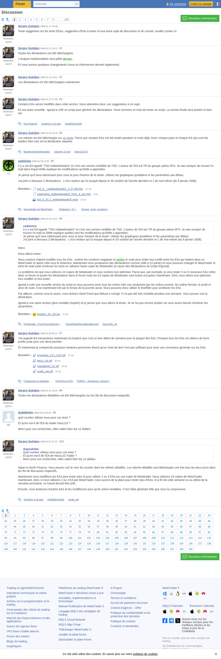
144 (52, 549)
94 (15, 538)
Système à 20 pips (51, 123)
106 (126, 538)
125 (89, 543)
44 (190, 521)
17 (153, 515)
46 (209, 521)
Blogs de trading (17, 641)
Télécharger (75, 629)
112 (181, 538)
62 (144, 526)
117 (15, 543)
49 (24, 526)
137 (200, 543)
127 (107, 543)
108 (144, 538)
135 (181, 543)
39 (144, 521)
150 (107, 549)
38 (135, 521)
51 (42, 526)
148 (89, 549)
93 (5, 538)
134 (172, 543)
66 (181, 526)
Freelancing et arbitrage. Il (37, 381)
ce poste (68, 138)
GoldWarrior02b (73, 123)
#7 (60, 333)
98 (52, 538)
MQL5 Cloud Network (72, 619)
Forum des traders (18, 636)
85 (144, 532)
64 (163, 526)
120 (43, 543)
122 (61, 543)
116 (6, 543)
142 (33, 549)
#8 (60, 390)
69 (209, 526)
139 (6, 549)
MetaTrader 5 (171, 588)
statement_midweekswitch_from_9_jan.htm (62, 194)
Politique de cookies (123, 621)
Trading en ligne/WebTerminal (25, 588)
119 (33, 543)
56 (89, 526)
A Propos (116, 588)
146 (70, 549)
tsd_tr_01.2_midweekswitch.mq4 (55, 199)
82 (116, 532)
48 (15, 526)
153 (135, 549)
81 (107, 532)
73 (33, 532)
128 (117, 543)
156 (163, 549)
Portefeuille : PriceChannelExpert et (43, 324)
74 (42, 532)
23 (209, 515)
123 (70, 543)
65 (172, 526)
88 (172, 532)
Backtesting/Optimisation (37, 151)
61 (135, 526)
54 (70, 526)
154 (144, 549)
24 (5, 521)
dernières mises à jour (81, 593)
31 (70, 521)
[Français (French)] (217, 2)
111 (172, 538)
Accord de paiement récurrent (128, 602)
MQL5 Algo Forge (70, 624)
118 (24, 543)
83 (126, 532)
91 (199, 532)
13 (116, 515)
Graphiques (14, 646)
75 (52, 532)
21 (190, 515)
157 (172, 549)
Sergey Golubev (29, 26)
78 (79, 532)
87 (163, 532)
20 (181, 515)
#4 (60, 132)
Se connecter (178, 4)
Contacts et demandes (124, 626)
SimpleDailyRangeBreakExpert (82, 324)
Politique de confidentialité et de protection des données (130, 614)
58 (107, 526)
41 (163, 521)
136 (190, 543)
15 (135, 515)
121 (52, 543)
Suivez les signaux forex (22, 626)
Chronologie (118, 593)
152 (126, 549)
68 (199, 526)
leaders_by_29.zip (46, 314)
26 (24, 521)
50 (33, 526)
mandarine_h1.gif (46, 366)
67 (190, 526)
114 (200, 538)
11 (98, 515)
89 (181, 532)
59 (116, 526)
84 (135, 532)
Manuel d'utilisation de (81, 606)
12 (107, 515)
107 (135, 538)
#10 (61, 441)
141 (24, 549)
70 (5, 532)
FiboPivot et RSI (64, 381)
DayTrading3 (30, 123)
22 (199, 515)
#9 (54, 412)
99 (61, 538)
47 (5, 526)
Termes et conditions (123, 598)
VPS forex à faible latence (23, 631)
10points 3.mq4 (62, 151)
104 (107, 538)
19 (172, 515)
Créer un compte (201, 4)
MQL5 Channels (173, 605)
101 (80, 538)
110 (163, 538)
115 (209, 538)
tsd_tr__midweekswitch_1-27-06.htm (58, 188)
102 (89, 538)
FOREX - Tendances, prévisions (94, 381)
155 (153, 549)
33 (89, 521)
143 (43, 549)
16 (144, 515)
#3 (60, 99)
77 (70, 532)
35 (107, 521)
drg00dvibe (25, 412)
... (59, 19)
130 (135, 543)
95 (24, 538)
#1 (60, 48)
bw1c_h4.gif (42, 360)
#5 (52, 161)
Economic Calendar (202, 605)
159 (66, 19)
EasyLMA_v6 (110, 324)
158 (181, 549)
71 (15, 532)
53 (61, 526)
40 (153, 521)
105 (117, 538)
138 (209, 543)
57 (98, 526)
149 (98, 549)
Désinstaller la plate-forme (75, 639)
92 (209, 532)
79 (89, 532)
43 (181, 521)
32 (79, 521)
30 (61, 521)
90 (190, 532)
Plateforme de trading (81, 588)
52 (52, 526)
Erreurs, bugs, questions (94, 209)
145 (61, 549)
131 (144, 543)
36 (116, 521)
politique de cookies (145, 654)
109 (153, 538)
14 (126, 515)
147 (80, 549)
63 (153, 526)
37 (126, 521)
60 (126, 526)
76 (61, 532)
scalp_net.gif (43, 371)
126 (98, 543)
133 (163, 543)
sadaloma (24, 161)
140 (15, 549)
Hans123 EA (81, 151)
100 (70, 538)
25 (15, 521)
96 (33, 538)
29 (52, 521)
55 (79, 526)
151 (117, 549)
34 (98, 521)
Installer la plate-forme (73, 634)
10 (89, 515)
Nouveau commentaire (199, 18)
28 (42, 521)
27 (33, 521)
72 (24, 532)
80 (98, 532)
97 (42, 538)
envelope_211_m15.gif (49, 355)
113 (190, 538)
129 (126, 543)
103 (98, 538)
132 (153, 543)
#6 (60, 218)
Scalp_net (73, 499)
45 (199, 521)
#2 (60, 77)
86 (153, 532)
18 (163, 515)
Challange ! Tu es (68, 209)
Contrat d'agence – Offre (125, 607)
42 (172, 521)
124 (80, 543)
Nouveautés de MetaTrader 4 (39, 209)
